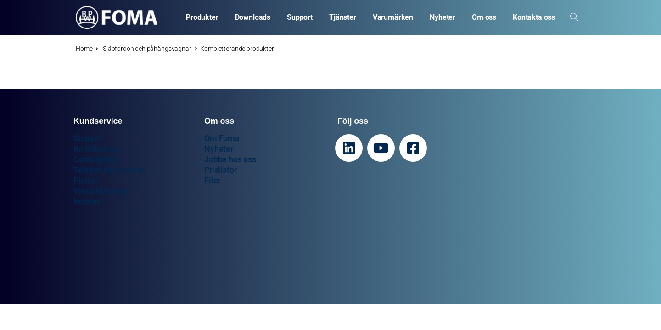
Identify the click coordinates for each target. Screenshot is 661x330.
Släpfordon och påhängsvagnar (143, 48)
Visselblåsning (100, 191)
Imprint (86, 201)
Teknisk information (109, 170)
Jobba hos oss (230, 159)
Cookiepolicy (96, 159)
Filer (212, 180)
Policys (86, 180)
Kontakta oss (96, 149)
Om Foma (222, 138)
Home (84, 48)
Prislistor (220, 170)
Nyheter (218, 149)
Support (87, 138)
